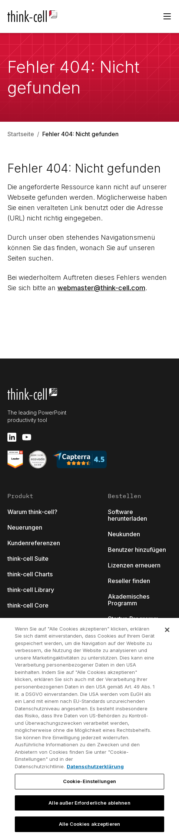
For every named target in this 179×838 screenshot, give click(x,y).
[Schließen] (167, 630)
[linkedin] (11, 437)
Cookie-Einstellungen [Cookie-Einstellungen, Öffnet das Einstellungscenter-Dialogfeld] (89, 781)
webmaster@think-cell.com (101, 288)
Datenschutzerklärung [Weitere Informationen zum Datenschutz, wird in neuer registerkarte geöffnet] (95, 766)
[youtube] (26, 437)
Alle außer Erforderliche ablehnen (89, 803)
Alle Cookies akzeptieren (89, 824)
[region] (89, 728)
